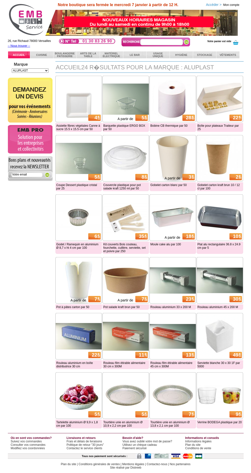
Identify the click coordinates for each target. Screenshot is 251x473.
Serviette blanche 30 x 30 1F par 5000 (219, 364)
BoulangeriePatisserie (65, 55)
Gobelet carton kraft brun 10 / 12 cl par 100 (219, 186)
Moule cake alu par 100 (166, 244)
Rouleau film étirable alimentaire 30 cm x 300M (124, 364)
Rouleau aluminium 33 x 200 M (171, 307)
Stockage (204, 54)
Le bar (135, 54)
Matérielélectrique (111, 55)
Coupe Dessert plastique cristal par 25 (76, 186)
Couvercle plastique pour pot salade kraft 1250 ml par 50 (122, 186)
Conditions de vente (198, 448)
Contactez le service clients (84, 448)
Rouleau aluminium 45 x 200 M (218, 307)
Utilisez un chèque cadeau (140, 445)
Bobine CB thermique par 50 (169, 125)
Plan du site (193, 445)
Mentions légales (133, 464)
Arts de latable (88, 55)
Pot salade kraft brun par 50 (121, 307)
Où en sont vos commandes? (31, 438)
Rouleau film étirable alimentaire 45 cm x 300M (171, 364)
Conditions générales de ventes (99, 464)
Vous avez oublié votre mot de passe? (147, 441)
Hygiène (181, 54)
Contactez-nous (157, 464)
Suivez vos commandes (26, 441)
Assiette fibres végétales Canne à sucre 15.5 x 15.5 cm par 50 (78, 127)
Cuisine (41, 54)
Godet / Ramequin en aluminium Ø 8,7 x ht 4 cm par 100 (77, 246)
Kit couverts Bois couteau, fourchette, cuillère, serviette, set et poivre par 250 (124, 248)
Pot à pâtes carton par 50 (72, 307)
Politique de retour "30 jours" (85, 445)
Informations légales (198, 441)
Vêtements (228, 54)
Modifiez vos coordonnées (28, 448)
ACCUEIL (19, 54)
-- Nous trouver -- (19, 46)
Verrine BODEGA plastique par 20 (220, 422)
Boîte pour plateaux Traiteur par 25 (218, 127)
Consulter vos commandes (28, 445)
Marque (21, 64)
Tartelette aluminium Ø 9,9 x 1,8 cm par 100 (77, 424)
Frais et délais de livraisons (84, 441)
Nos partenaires (180, 464)
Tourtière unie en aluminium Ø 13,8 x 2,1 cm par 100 (170, 424)
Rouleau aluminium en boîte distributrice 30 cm (74, 364)
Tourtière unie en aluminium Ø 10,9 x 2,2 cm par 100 (123, 424)
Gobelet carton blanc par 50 (169, 185)
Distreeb (135, 467)
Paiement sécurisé (135, 448)
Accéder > (222, 5)
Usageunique (158, 55)
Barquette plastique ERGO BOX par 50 (124, 127)
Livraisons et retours (81, 438)
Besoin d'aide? (133, 438)
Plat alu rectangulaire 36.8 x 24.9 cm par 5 (219, 246)
